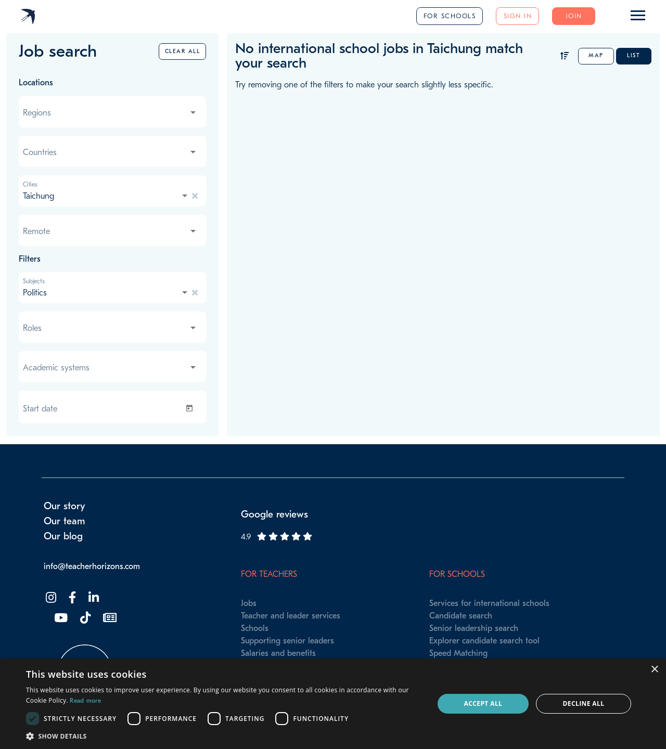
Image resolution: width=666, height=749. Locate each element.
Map (596, 55)
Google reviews (274, 514)
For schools (450, 16)
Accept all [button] (483, 703)
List (633, 55)
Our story (64, 506)
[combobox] (110, 113)
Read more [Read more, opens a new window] (85, 700)
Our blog (63, 536)
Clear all (182, 51)
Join (574, 16)
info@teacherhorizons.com (92, 566)
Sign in (518, 16)
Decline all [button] (584, 703)
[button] (224, 736)
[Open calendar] (191, 408)
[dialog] (333, 703)
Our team (64, 521)
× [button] (654, 670)
